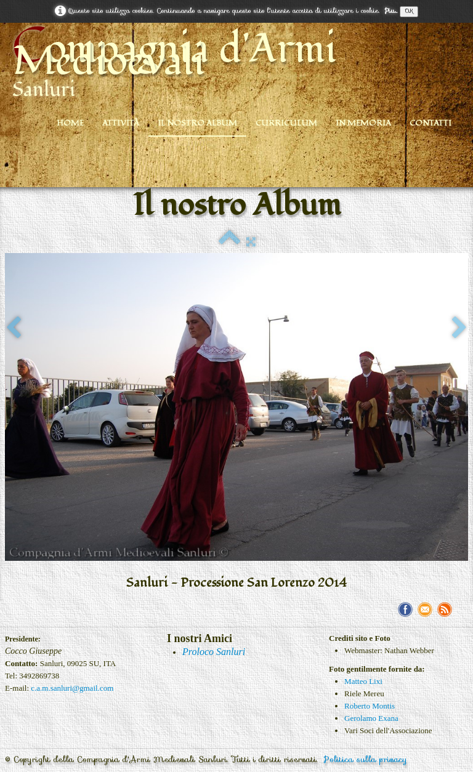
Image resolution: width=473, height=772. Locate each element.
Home (70, 123)
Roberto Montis (369, 705)
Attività (120, 123)
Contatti (430, 123)
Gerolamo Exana (371, 718)
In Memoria (363, 123)
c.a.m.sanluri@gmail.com (72, 688)
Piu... (390, 11)
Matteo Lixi (363, 681)
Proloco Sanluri (213, 651)
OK (409, 11)
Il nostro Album (197, 123)
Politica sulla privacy (365, 759)
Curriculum (286, 123)
